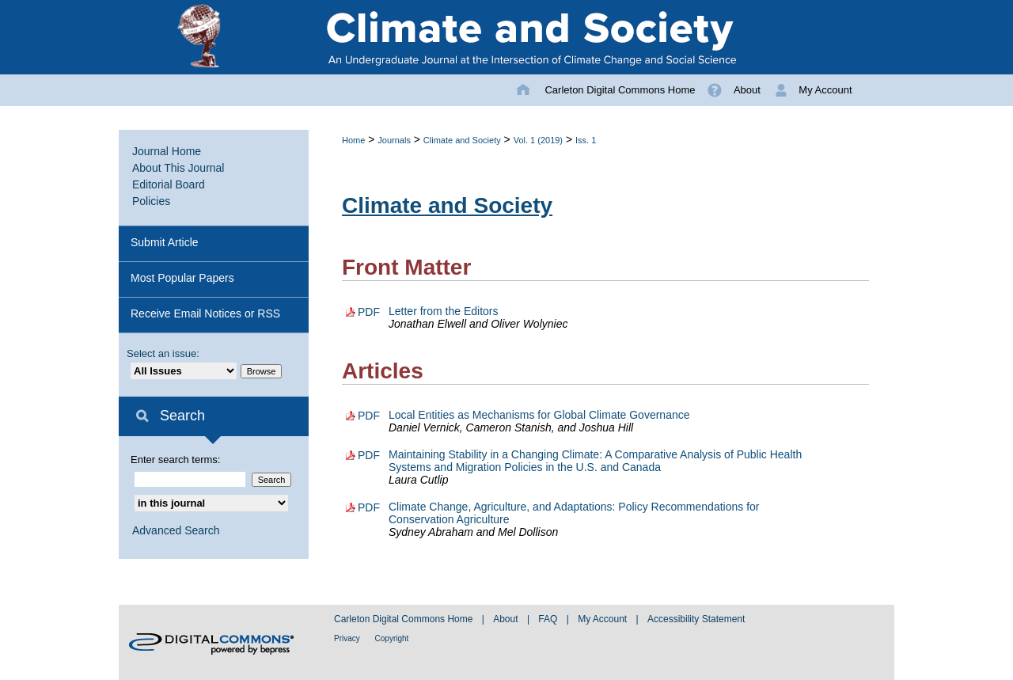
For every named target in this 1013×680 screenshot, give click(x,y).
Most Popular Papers (182, 278)
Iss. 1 (585, 140)
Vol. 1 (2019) (538, 140)
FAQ (549, 619)
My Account (603, 619)
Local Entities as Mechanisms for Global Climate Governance (539, 414)
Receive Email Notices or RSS (205, 313)
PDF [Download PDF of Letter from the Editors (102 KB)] (369, 312)
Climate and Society (462, 140)
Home (353, 140)
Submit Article (165, 242)
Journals (394, 140)
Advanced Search (176, 530)
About (507, 619)
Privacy (348, 638)
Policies (151, 201)
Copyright (392, 638)
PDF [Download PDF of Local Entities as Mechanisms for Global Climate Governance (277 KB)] (369, 415)
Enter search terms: (175, 459)
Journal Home (166, 151)
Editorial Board (168, 184)
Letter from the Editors (444, 311)
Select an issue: (163, 353)
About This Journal (178, 167)
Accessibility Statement (696, 619)
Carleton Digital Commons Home (405, 619)
